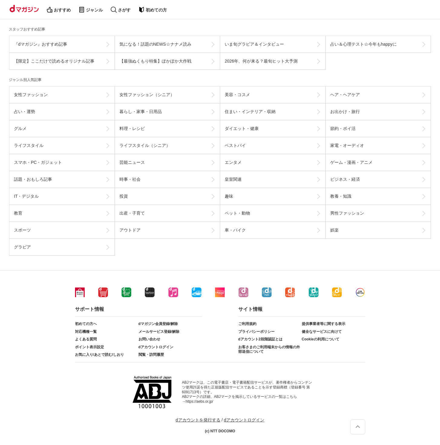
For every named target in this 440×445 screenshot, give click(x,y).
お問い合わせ (149, 339)
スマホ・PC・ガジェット (38, 162)
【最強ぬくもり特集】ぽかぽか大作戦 (155, 61)
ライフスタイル (29, 145)
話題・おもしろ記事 (33, 179)
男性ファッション (347, 213)
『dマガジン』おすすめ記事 (40, 44)
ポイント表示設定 (89, 347)
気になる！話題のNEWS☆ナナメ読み (155, 44)
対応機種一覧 (86, 332)
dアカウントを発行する (198, 419)
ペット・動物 (237, 213)
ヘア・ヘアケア (345, 94)
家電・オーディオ (347, 145)
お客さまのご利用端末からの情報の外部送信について (269, 349)
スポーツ (22, 230)
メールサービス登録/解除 (159, 332)
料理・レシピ (132, 128)
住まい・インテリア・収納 (250, 111)
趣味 (229, 196)
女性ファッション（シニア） (146, 94)
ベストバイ (235, 145)
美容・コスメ (237, 94)
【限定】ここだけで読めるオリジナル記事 (54, 61)
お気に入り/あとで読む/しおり (99, 354)
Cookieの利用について (320, 339)
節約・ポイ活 (343, 128)
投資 (123, 196)
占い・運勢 (24, 111)
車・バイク (235, 230)
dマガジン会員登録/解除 (158, 324)
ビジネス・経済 (345, 179)
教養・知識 (340, 196)
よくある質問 (86, 339)
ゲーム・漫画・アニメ (351, 162)
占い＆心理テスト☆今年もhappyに (363, 44)
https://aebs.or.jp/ (199, 401)
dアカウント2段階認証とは (260, 339)
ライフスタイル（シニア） (144, 145)
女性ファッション (31, 94)
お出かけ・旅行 (345, 111)
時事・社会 (130, 179)
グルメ (20, 128)
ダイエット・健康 (242, 128)
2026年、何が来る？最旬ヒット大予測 (261, 61)
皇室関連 (233, 179)
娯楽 (334, 230)
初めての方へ (86, 324)
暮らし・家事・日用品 (140, 111)
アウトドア (130, 230)
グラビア (22, 247)
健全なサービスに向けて (322, 332)
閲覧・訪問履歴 (151, 354)
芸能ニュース (132, 162)
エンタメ (233, 162)
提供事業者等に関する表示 (323, 324)
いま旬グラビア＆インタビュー (254, 44)
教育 (18, 213)
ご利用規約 (247, 324)
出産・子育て (132, 213)
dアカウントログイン (156, 347)
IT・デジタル (26, 196)
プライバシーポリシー (256, 332)
